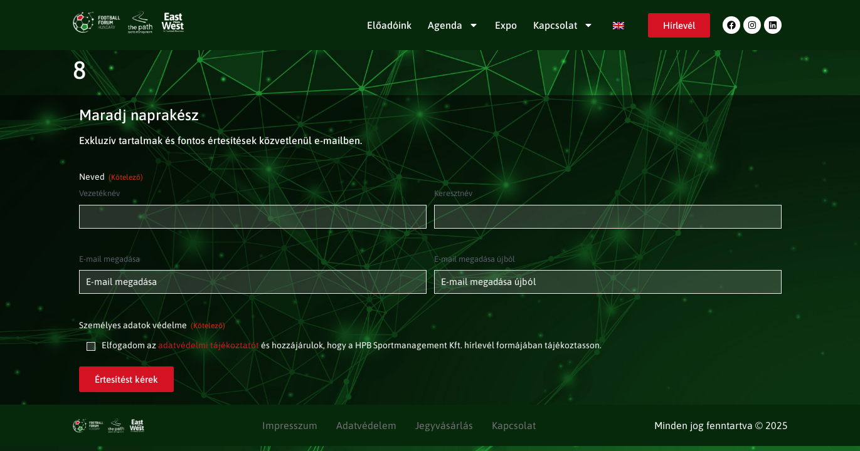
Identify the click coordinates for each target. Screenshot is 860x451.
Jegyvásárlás (444, 425)
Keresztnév (453, 193)
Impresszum (289, 425)
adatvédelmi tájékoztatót (208, 345)
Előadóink (389, 25)
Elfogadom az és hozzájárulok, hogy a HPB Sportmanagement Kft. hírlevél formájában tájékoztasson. (352, 345)
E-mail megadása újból (474, 259)
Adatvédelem (366, 425)
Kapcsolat (563, 25)
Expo (506, 25)
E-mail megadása (109, 259)
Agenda (453, 25)
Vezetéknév (99, 193)
